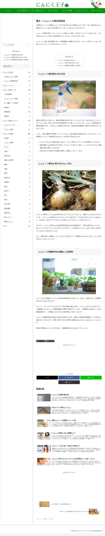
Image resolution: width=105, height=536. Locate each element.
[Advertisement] (69, 358)
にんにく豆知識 (41, 341)
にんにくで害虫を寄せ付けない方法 (69, 63)
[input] (16, 45)
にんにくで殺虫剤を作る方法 (67, 60)
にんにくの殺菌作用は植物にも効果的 (69, 66)
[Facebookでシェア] (69, 378)
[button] (69, 383)
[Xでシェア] (47, 378)
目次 (66, 56)
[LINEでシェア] (91, 378)
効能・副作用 (50, 341)
